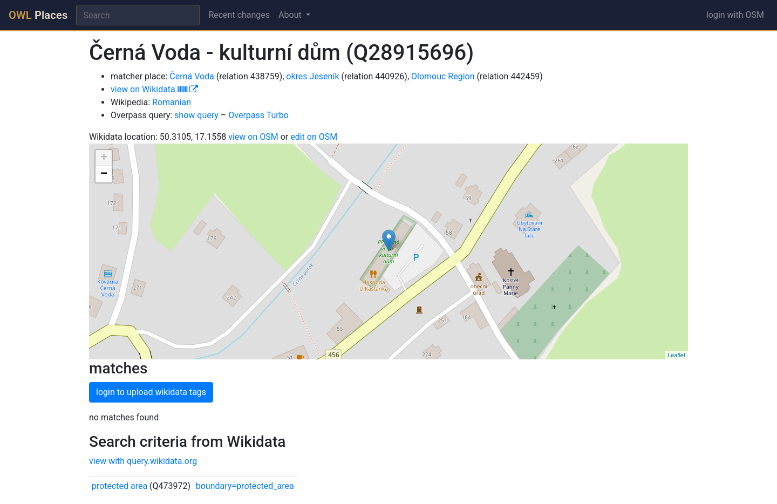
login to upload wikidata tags (151, 392)
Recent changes (239, 15)
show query (196, 115)
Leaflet (676, 355)
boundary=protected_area (245, 486)
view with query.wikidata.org (143, 461)
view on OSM (253, 137)
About (291, 15)
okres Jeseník (312, 76)
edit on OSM (313, 137)
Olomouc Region (443, 76)
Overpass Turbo (258, 115)
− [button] (103, 174)
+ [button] (103, 158)
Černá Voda (191, 76)
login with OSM (735, 15)
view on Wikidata (154, 89)
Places (38, 15)
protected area (119, 486)
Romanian (171, 102)
